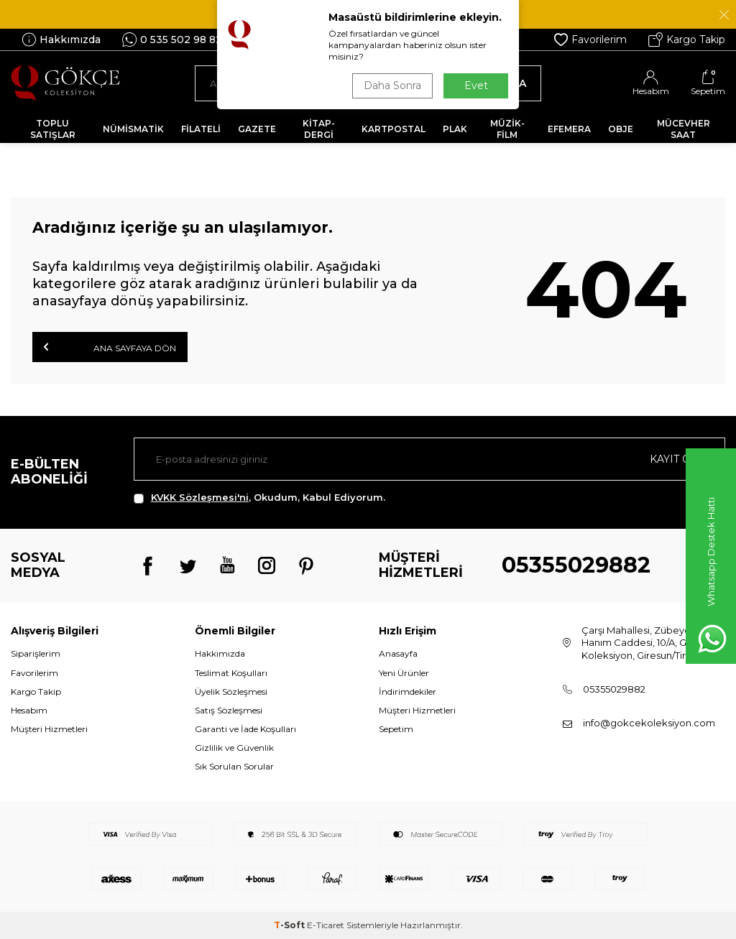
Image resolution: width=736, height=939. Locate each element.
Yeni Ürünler (404, 672)
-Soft (290, 925)
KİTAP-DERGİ (319, 129)
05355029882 (576, 565)
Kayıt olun (682, 459)
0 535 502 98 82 (172, 39)
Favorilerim (590, 39)
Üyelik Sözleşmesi (231, 691)
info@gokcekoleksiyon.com (649, 722)
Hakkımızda (61, 39)
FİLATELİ (201, 129)
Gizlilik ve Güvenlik (234, 747)
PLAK (455, 129)
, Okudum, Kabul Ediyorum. (259, 497)
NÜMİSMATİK (133, 129)
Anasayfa (398, 653)
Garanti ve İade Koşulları (245, 728)
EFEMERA (569, 129)
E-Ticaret (325, 925)
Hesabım (29, 710)
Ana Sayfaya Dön (110, 347)
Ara (507, 83)
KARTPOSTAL (394, 129)
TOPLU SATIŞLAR (52, 129)
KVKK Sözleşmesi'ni (200, 497)
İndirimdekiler (407, 691)
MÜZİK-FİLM (507, 129)
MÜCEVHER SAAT (683, 129)
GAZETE (257, 129)
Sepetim (396, 728)
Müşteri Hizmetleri (49, 728)
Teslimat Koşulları (231, 672)
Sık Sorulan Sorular (234, 766)
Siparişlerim (35, 653)
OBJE (620, 129)
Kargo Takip (686, 39)
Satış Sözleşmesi (228, 710)
